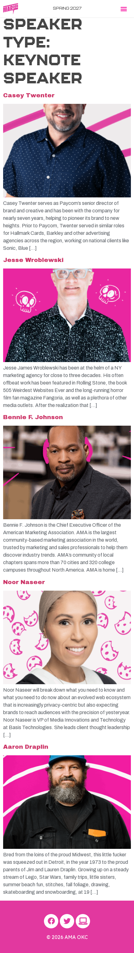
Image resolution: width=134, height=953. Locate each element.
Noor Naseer (24, 582)
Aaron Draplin (25, 746)
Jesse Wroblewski (33, 260)
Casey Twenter (29, 95)
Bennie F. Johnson (33, 417)
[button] (123, 8)
